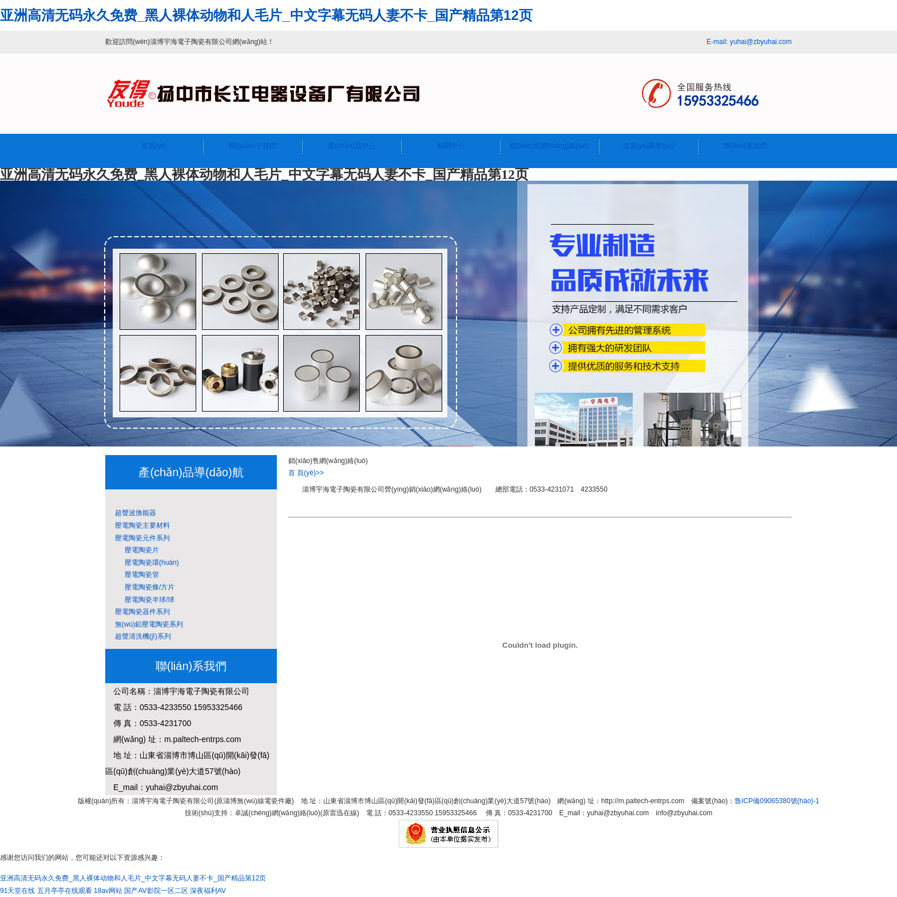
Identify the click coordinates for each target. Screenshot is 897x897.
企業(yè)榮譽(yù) (648, 146)
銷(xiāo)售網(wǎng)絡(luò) (549, 146)
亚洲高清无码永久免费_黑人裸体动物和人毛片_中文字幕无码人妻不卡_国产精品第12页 (266, 15)
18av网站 (108, 891)
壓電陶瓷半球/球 (142, 600)
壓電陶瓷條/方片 (142, 587)
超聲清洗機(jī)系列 (141, 636)
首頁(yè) (154, 146)
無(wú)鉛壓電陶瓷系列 (147, 624)
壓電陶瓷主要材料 (140, 525)
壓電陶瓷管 (135, 575)
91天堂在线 (17, 891)
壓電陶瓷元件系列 (140, 538)
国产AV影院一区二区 (156, 891)
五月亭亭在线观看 (64, 891)
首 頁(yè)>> (306, 473)
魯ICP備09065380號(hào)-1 (777, 801)
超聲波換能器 (133, 513)
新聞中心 (451, 146)
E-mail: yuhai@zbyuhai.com (749, 42)
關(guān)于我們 (252, 146)
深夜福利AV (208, 891)
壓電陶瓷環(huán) (145, 563)
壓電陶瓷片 (135, 550)
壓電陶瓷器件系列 (140, 612)
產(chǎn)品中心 (351, 146)
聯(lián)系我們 (745, 146)
